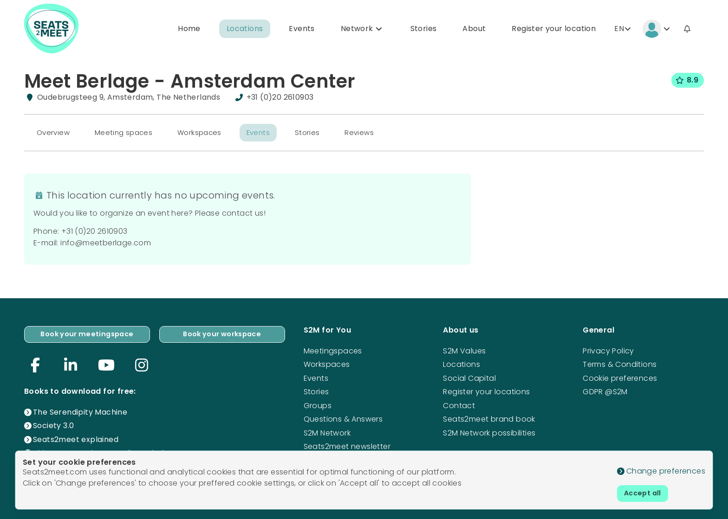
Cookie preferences (620, 376)
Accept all (645, 492)
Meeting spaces (128, 135)
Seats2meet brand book (489, 417)
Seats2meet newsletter (347, 444)
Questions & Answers (343, 417)
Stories (423, 29)
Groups (318, 403)
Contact (459, 403)
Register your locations (486, 389)
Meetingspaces (333, 349)
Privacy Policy (608, 349)
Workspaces (208, 135)
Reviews (374, 135)
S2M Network (327, 430)
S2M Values (464, 349)
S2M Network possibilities (489, 430)
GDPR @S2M (605, 389)
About (474, 29)
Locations (245, 29)
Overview (54, 135)
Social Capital (469, 376)
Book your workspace (222, 333)
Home (189, 29)
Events (301, 29)
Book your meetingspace (87, 333)
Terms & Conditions (619, 362)
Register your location (554, 29)
